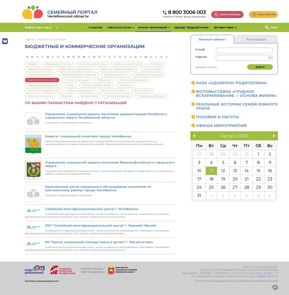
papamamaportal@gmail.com (256, 276)
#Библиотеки (125, 85)
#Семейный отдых (89, 96)
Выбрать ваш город (38, 27)
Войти (260, 67)
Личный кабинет (212, 39)
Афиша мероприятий (221, 125)
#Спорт (70, 85)
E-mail (200, 49)
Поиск (274, 27)
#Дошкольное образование (133, 80)
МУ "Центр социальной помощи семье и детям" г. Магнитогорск (99, 242)
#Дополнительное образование (43, 85)
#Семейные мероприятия (40, 96)
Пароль (201, 56)
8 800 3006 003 (187, 12)
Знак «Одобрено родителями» (231, 83)
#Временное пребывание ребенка (117, 69)
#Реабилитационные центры (42, 80)
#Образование (104, 80)
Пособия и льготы (217, 117)
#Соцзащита (157, 64)
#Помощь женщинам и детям (128, 64)
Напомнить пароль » (206, 67)
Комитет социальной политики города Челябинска (88, 136)
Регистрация (256, 39)
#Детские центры (142, 90)
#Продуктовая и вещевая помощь (75, 69)
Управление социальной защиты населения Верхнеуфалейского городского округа (109, 164)
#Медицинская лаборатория (152, 96)
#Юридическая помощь (39, 69)
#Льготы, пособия (151, 69)
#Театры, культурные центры (96, 85)
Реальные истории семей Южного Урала (237, 106)
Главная (30, 39)
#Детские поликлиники (116, 74)
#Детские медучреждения (80, 90)
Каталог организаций (152, 27)
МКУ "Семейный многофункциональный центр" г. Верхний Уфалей (100, 225)
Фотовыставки (224, 27)
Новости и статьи (119, 27)
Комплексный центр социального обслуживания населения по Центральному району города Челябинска (98, 188)
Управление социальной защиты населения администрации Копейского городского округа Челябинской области (106, 115)
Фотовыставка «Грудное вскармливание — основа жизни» (236, 93)
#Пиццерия (66, 96)
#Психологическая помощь (92, 64)
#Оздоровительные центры (149, 74)
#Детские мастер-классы (113, 90)
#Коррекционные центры (58, 64)
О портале (95, 27)
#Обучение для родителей (40, 74)
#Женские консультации (77, 80)
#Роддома (32, 64)
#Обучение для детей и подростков (79, 74)
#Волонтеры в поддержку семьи (44, 90)
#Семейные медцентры (118, 96)
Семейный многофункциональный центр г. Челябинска (91, 209)
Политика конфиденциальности (42, 281)
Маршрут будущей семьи (191, 27)
